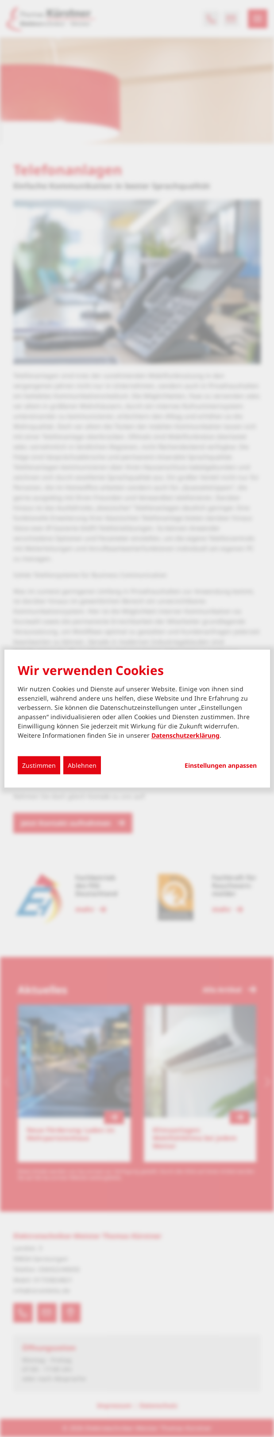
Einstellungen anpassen (221, 765)
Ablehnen (82, 765)
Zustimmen (39, 765)
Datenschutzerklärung (185, 735)
